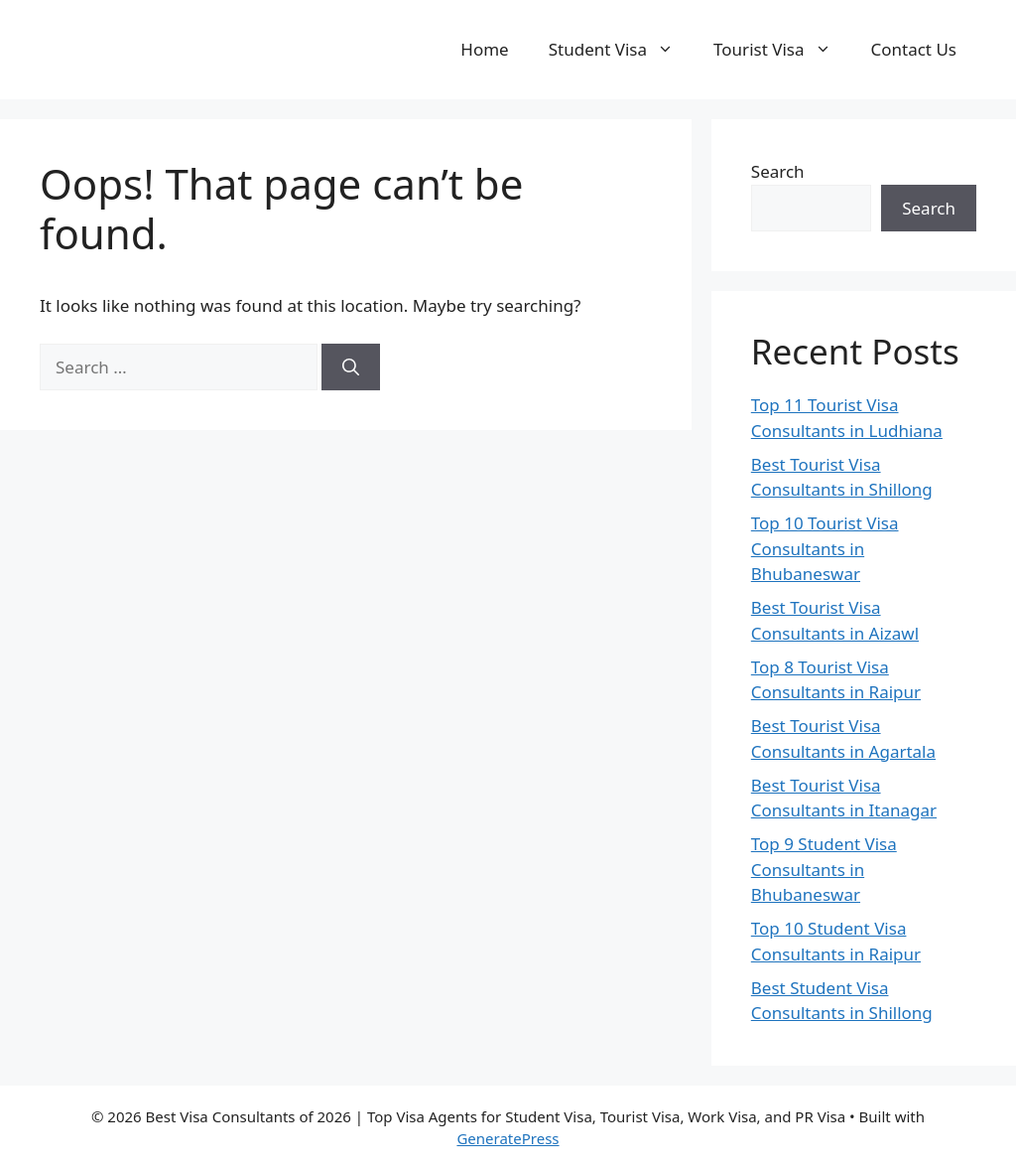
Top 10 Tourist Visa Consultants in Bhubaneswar (825, 548)
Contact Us (914, 49)
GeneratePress (507, 1138)
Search (778, 171)
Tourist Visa (781, 49)
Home (484, 49)
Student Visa (621, 49)
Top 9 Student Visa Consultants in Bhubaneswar (824, 869)
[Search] (350, 367)
